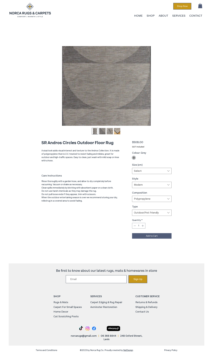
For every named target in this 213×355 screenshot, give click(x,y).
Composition (139, 192)
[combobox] (152, 171)
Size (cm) (137, 165)
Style (135, 178)
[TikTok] (81, 328)
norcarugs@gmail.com (84, 336)
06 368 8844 (108, 336)
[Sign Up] (137, 279)
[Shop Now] (182, 6)
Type (135, 206)
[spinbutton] (138, 225)
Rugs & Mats (60, 302)
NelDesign (128, 350)
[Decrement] (134, 225)
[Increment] (143, 225)
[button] (200, 5)
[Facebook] (94, 328)
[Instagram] (87, 328)
